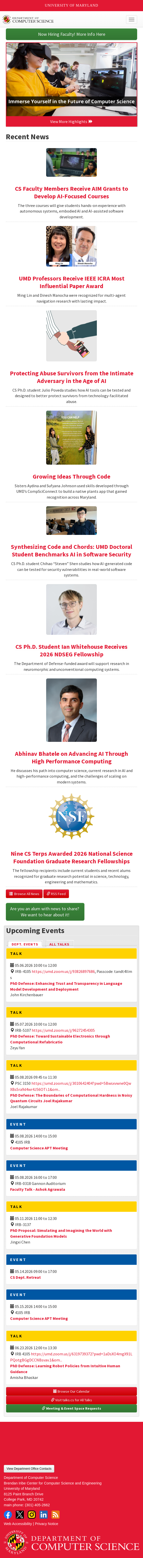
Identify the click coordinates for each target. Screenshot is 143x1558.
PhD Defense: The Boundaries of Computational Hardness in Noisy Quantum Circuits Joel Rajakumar (71, 1098)
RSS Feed (56, 893)
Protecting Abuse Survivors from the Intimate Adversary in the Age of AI (71, 377)
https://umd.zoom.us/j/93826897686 (63, 971)
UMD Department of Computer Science (57, 19)
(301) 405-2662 (37, 1505)
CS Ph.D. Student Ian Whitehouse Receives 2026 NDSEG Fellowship (71, 650)
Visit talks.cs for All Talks (71, 1400)
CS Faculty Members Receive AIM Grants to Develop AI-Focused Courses (71, 192)
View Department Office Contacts (29, 1469)
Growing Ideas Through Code (71, 476)
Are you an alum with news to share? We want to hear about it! (45, 912)
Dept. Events (27, 944)
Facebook (8, 1515)
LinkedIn (44, 1515)
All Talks (59, 944)
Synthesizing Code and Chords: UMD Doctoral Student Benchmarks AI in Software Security (71, 550)
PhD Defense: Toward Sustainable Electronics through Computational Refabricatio (60, 1039)
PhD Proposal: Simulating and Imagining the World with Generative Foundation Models (61, 1233)
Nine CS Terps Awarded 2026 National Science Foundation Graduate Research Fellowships (72, 857)
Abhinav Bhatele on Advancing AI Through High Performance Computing (71, 757)
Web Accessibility (18, 1524)
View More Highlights (71, 121)
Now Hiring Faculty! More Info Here (71, 34)
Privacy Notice (46, 1524)
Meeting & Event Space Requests (71, 1408)
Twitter (20, 1515)
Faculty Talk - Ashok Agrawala (37, 1189)
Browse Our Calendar (71, 1391)
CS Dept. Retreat (25, 1277)
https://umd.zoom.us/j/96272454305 (63, 1030)
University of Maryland (71, 5)
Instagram (32, 1515)
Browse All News (24, 893)
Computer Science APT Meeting (39, 1147)
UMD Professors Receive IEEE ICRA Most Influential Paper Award (71, 282)
